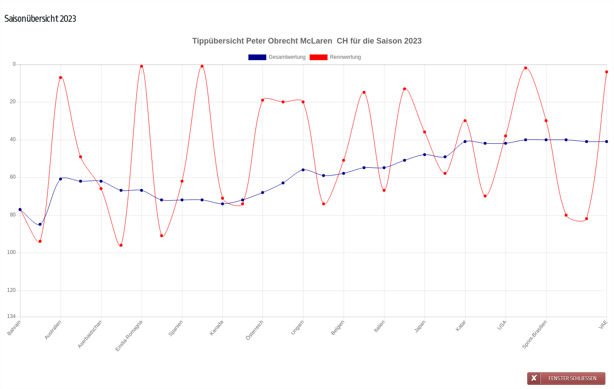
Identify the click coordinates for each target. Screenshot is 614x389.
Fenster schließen (573, 378)
